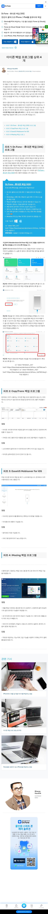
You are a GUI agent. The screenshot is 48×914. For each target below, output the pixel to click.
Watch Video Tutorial (9, 47)
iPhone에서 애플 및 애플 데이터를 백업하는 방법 (17, 694)
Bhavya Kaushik (12, 68)
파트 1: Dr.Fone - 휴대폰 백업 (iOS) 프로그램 (21, 125)
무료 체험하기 (8, 42)
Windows (16, 221)
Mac (21, 221)
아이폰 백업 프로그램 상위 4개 (12, 730)
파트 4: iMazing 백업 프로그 (15, 134)
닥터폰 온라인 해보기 (24, 912)
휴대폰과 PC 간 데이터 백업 (25, 71)
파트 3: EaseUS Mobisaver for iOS (17, 131)
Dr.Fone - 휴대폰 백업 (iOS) (18, 184)
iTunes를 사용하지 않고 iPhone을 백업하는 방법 (17, 767)
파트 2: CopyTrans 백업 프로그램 (17, 128)
